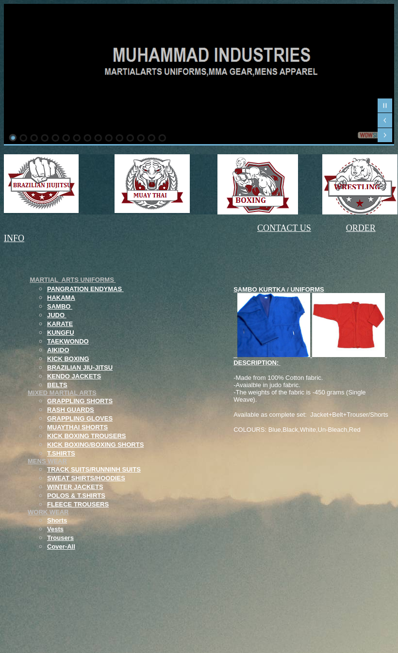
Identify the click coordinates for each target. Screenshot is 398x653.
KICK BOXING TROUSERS (86, 436)
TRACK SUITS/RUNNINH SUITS (94, 469)
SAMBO (59, 306)
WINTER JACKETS (75, 486)
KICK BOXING (68, 358)
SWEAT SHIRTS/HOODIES (86, 478)
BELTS (57, 385)
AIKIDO (58, 350)
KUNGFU (60, 332)
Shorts (57, 520)
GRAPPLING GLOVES (80, 418)
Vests (55, 529)
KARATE (60, 323)
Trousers (60, 537)
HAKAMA (61, 297)
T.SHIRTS (61, 453)
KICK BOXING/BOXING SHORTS (95, 444)
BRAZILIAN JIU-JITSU (80, 367)
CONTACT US (284, 228)
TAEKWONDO (68, 341)
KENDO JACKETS (74, 376)
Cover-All (61, 546)
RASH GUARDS (70, 409)
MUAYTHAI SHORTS (77, 427)
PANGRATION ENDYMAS (85, 289)
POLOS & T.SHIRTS (76, 495)
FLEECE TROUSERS (78, 504)
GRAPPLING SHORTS (80, 401)
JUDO (56, 315)
